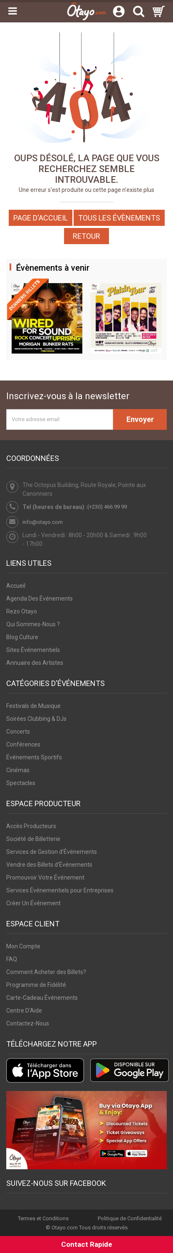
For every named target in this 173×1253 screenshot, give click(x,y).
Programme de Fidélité (36, 985)
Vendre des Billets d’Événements (49, 864)
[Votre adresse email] (59, 419)
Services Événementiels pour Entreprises (60, 890)
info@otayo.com (42, 522)
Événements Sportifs (34, 757)
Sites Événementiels (33, 650)
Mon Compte (23, 946)
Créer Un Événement (33, 903)
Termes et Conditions (43, 1218)
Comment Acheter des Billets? (46, 972)
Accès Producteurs (31, 826)
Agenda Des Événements (39, 598)
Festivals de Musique (33, 706)
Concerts (18, 731)
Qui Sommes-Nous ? (33, 624)
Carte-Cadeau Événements (42, 997)
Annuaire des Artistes (34, 662)
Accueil (15, 585)
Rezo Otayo (21, 611)
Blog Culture (22, 637)
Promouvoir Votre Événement (45, 877)
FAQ (11, 959)
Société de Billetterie (33, 839)
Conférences (23, 744)
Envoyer (140, 419)
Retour (86, 236)
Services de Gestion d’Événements (51, 851)
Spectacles (20, 783)
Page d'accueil (40, 217)
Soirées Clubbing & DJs (36, 718)
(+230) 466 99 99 (107, 507)
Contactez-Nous (27, 1023)
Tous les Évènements (119, 217)
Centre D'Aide (24, 1010)
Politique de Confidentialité (130, 1218)
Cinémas (18, 770)
